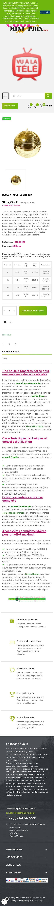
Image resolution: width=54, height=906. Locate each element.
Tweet (10, 344)
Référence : (8, 242)
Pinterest (17, 344)
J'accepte (44, 12)
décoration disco (34, 426)
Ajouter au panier (33, 311)
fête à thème (32, 574)
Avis (4, 359)
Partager (4, 344)
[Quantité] (9, 311)
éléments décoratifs (13, 513)
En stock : (7, 246)
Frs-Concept (37, 900)
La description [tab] (10, 351)
